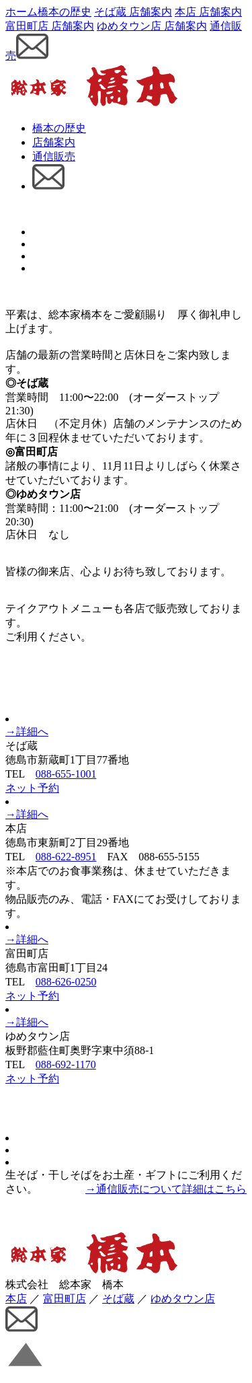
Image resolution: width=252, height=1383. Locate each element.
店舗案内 (53, 142)
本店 (16, 1298)
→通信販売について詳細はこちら (166, 1189)
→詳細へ (26, 731)
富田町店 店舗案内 (49, 26)
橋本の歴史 (64, 11)
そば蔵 (118, 1298)
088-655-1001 (66, 774)
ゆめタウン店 (183, 1298)
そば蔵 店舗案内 (133, 11)
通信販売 (53, 156)
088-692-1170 (66, 1064)
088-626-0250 (66, 981)
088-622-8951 (66, 856)
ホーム (21, 11)
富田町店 (64, 1298)
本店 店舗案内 (208, 11)
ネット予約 (32, 788)
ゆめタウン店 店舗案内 (152, 26)
